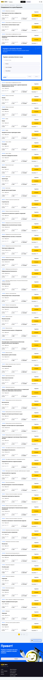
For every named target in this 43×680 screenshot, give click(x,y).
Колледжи (28, 1)
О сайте (2, 669)
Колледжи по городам (13, 674)
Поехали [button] (8, 659)
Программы (34, 18)
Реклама (2, 672)
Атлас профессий (12, 672)
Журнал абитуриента (13, 669)
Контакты (2, 674)
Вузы (23, 1)
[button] (36, 11)
